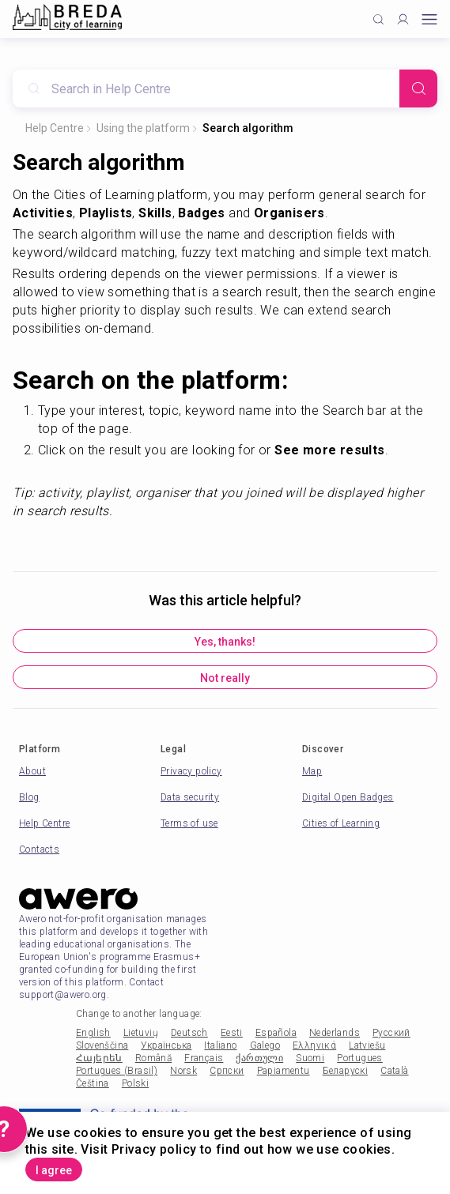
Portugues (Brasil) (116, 1070)
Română (153, 1058)
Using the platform (143, 128)
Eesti (232, 1032)
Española (276, 1032)
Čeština (92, 1083)
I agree (54, 1170)
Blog (29, 797)
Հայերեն (99, 1058)
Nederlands (334, 1032)
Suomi (310, 1058)
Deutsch (189, 1032)
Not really (225, 678)
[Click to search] (378, 19)
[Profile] (403, 19)
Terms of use (189, 823)
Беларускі (346, 1070)
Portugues (360, 1058)
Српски (227, 1070)
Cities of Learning (341, 823)
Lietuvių (140, 1032)
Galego (265, 1045)
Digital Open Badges (348, 797)
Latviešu (367, 1045)
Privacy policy (191, 771)
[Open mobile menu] (429, 19)
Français (203, 1058)
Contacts (39, 849)
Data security (190, 797)
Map (312, 771)
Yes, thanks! (225, 641)
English (93, 1032)
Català (394, 1070)
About (32, 771)
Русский (391, 1032)
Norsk (183, 1070)
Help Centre (54, 128)
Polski (135, 1083)
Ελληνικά (314, 1045)
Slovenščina (102, 1045)
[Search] (418, 88)
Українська (166, 1045)
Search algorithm (247, 128)
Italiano (220, 1045)
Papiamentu (283, 1070)
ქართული (259, 1058)
